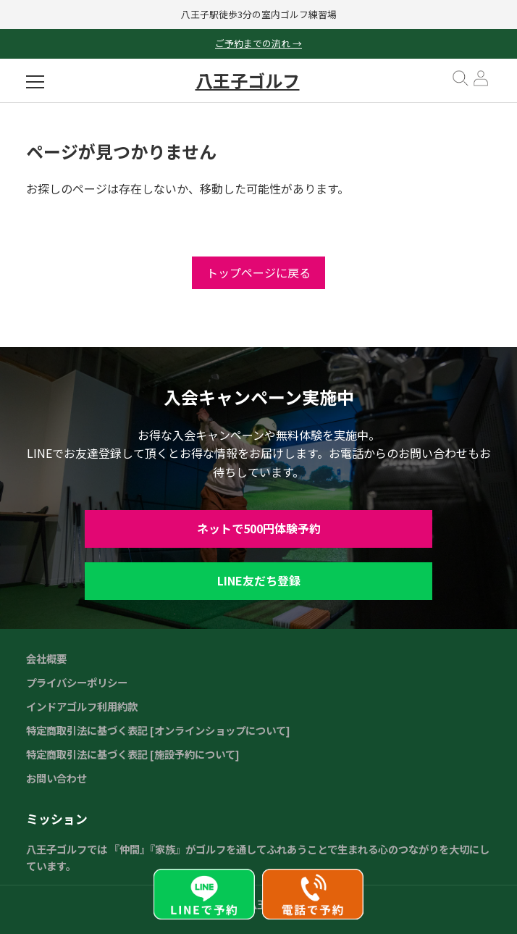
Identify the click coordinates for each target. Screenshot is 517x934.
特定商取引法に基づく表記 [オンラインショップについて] (158, 730)
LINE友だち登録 (258, 580)
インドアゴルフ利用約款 (82, 706)
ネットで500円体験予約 (259, 528)
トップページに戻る (258, 272)
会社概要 (46, 658)
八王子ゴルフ (248, 80)
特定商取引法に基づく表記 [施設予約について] (133, 754)
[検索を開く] (460, 83)
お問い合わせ (56, 777)
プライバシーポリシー (76, 682)
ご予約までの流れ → (258, 43)
